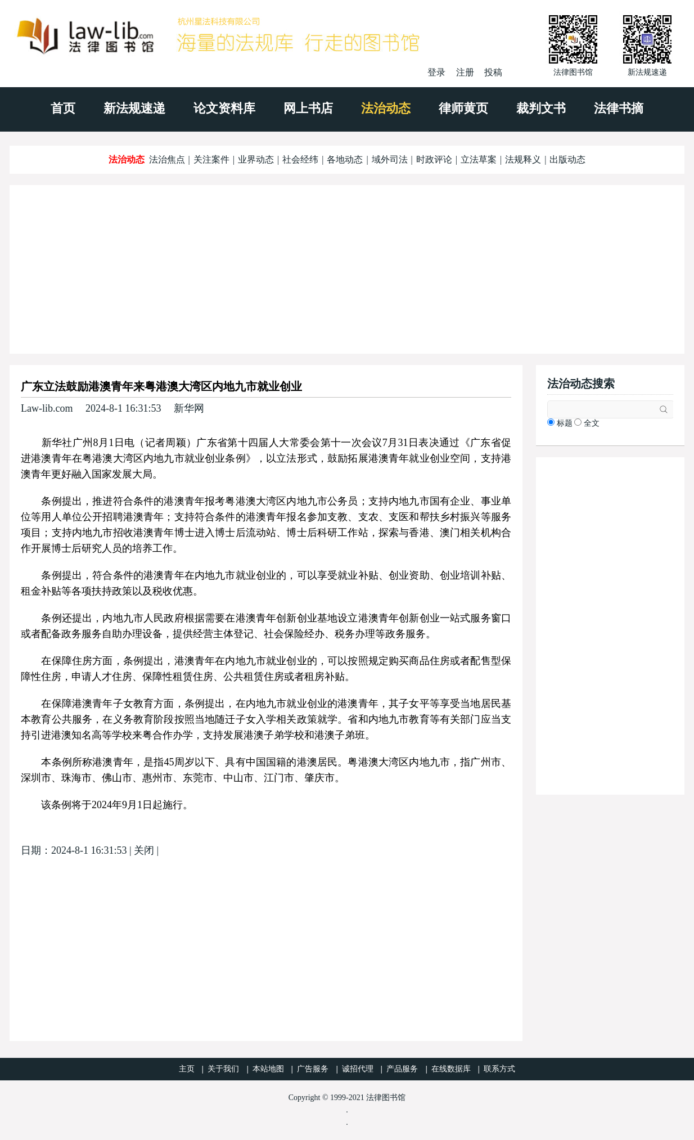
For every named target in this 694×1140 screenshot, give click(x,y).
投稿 (493, 72)
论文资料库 (224, 108)
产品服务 (402, 1069)
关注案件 (211, 159)
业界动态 (256, 159)
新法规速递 (134, 108)
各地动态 (345, 159)
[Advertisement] (347, 269)
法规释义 (523, 159)
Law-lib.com (47, 408)
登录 (436, 72)
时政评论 (434, 159)
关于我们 (223, 1069)
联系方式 (499, 1069)
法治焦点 (167, 159)
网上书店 (308, 108)
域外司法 (390, 159)
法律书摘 (618, 108)
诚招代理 (357, 1069)
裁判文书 (541, 108)
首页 (63, 108)
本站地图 (268, 1069)
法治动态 (386, 108)
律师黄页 (463, 108)
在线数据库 (451, 1069)
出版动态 (567, 159)
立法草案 (479, 159)
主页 (187, 1069)
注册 (465, 72)
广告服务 (312, 1069)
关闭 (144, 850)
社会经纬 (300, 159)
